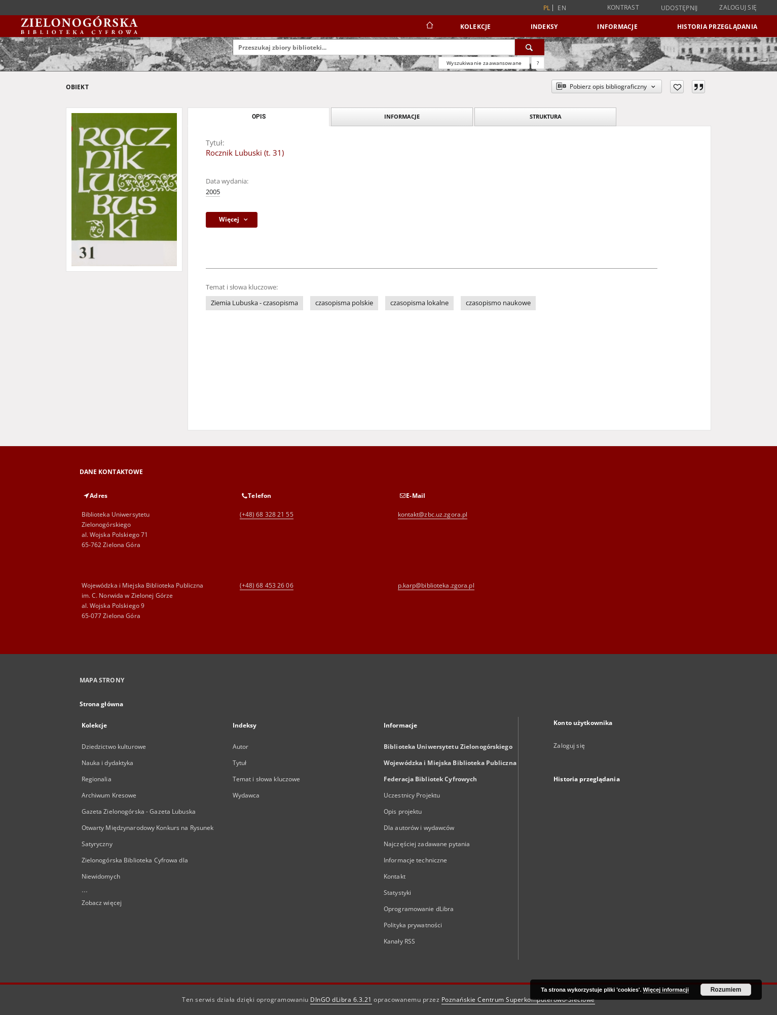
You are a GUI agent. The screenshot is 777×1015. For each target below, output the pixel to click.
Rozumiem (726, 989)
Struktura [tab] (546, 116)
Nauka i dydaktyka (108, 762)
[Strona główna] (429, 26)
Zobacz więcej (102, 902)
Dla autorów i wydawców (419, 827)
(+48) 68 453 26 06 (266, 585)
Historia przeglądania (717, 26)
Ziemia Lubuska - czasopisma (254, 303)
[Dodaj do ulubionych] (677, 86)
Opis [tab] (259, 116)
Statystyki (397, 892)
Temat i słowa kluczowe (267, 779)
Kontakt (394, 876)
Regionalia (97, 779)
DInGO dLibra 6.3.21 (341, 999)
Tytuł (240, 762)
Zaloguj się (738, 7)
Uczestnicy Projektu (412, 795)
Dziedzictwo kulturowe (114, 746)
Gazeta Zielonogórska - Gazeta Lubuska (139, 811)
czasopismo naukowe (498, 303)
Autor (241, 746)
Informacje (617, 26)
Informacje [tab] (402, 116)
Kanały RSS (399, 941)
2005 (213, 192)
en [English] (562, 8)
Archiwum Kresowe (109, 795)
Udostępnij (679, 8)
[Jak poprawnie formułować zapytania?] (537, 63)
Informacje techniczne (416, 860)
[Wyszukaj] (529, 47)
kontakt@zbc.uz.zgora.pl (433, 514)
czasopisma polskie (344, 303)
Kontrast (623, 7)
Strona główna (102, 704)
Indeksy (544, 26)
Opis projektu (403, 811)
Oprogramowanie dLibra (419, 908)
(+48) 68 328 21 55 (266, 514)
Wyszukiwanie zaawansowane (484, 62)
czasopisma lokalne (419, 303)
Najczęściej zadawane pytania (427, 844)
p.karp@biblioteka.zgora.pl (436, 585)
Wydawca (246, 795)
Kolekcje (475, 26)
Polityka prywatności (413, 925)
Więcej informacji (666, 990)
